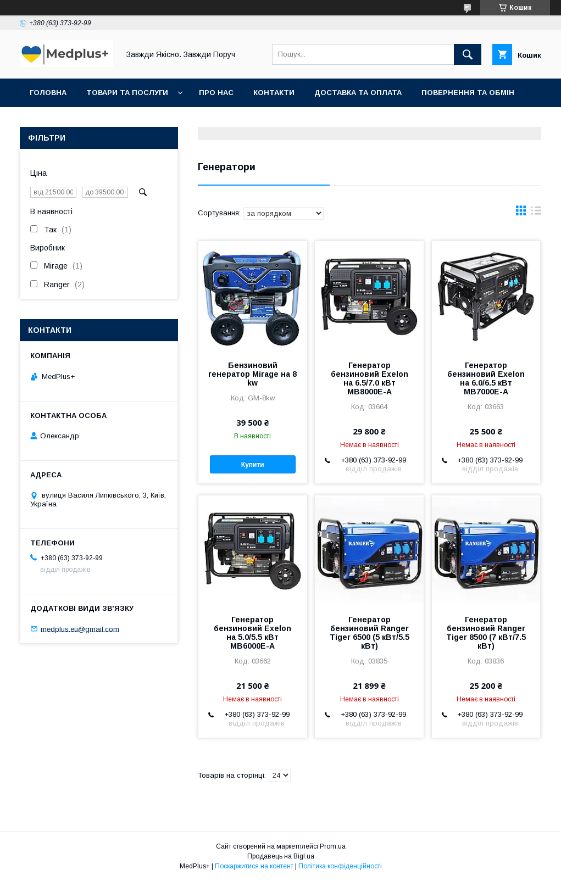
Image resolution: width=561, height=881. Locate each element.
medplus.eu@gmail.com (80, 628)
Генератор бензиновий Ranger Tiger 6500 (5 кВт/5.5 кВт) (369, 632)
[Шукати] (467, 54)
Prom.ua (333, 846)
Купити (252, 465)
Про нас (216, 92)
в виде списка (536, 213)
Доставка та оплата (358, 92)
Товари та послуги (127, 92)
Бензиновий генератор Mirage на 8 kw (252, 374)
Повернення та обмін (467, 92)
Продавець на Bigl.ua (280, 856)
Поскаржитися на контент (254, 866)
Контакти (274, 92)
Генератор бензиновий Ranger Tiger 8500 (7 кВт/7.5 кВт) (486, 632)
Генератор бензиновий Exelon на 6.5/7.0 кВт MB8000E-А (369, 378)
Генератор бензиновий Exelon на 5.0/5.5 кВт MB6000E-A (252, 632)
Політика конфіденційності (340, 866)
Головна (48, 92)
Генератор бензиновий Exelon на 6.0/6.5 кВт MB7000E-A (486, 378)
